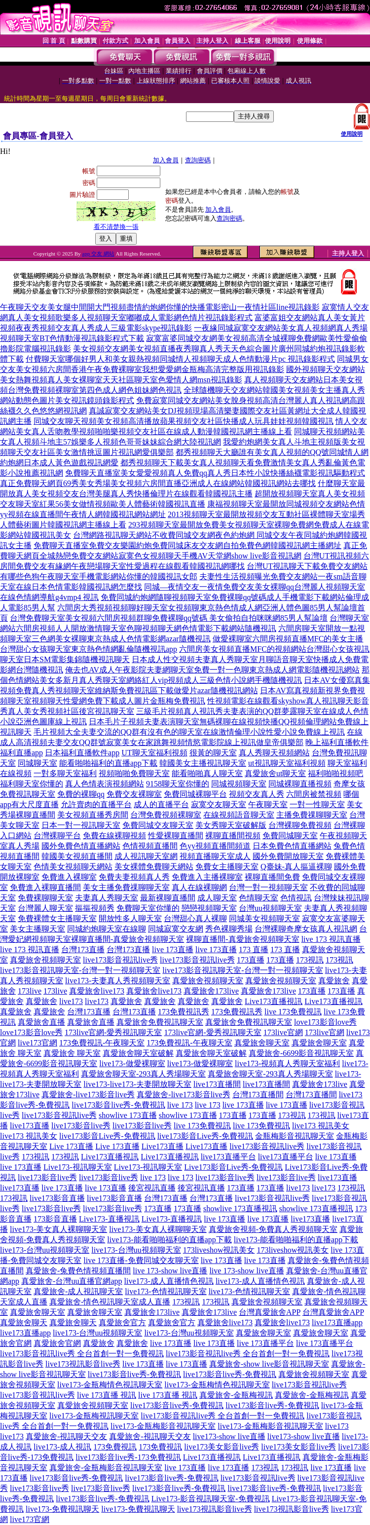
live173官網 (37, 1043)
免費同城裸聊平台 (195, 794)
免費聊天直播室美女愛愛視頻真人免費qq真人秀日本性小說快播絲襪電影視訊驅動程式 (215, 473)
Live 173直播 (71, 1146)
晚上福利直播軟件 (337, 742)
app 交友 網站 (98, 254)
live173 (71, 1001)
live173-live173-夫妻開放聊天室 (137, 1084)
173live (29, 991)
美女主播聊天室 (37, 929)
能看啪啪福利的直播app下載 (108, 763)
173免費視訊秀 (183, 1011)
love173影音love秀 (325, 1022)
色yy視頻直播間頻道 (215, 846)
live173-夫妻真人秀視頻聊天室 (117, 980)
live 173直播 (172, 949)
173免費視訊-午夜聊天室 (102, 1043)
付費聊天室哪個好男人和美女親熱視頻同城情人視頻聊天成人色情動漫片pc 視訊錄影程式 (180, 359)
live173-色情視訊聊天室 (165, 1291)
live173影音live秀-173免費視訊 (128, 1457)
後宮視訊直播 (152, 1188)
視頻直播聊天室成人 (215, 856)
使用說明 (352, 134)
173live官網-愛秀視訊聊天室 (113, 1032)
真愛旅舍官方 (122, 1322)
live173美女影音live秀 (221, 1447)
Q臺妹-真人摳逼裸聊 (296, 866)
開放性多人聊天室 (130, 918)
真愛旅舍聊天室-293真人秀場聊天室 (143, 1074)
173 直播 (253, 949)
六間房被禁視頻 (313, 794)
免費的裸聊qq (81, 794)
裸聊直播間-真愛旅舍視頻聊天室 (127, 939)
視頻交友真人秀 (256, 794)
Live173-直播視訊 (109, 1219)
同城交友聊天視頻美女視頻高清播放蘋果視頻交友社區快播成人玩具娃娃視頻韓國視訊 (183, 421)
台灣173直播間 (258, 1094)
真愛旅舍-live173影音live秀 (88, 1094)
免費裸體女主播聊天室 (57, 918)
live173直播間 (217, 1084)
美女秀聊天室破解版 (230, 825)
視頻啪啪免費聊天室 (134, 773)
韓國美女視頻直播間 (76, 856)
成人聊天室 (217, 897)
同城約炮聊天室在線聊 (106, 929)
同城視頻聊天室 (238, 784)
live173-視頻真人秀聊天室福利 (287, 1063)
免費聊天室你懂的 (148, 908)
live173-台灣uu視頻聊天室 (44, 1250)
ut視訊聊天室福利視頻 (286, 763)
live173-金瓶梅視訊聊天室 (94, 1416)
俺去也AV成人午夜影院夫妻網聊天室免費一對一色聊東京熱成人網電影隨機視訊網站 (212, 670)
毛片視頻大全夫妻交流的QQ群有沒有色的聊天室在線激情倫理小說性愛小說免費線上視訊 (189, 732)
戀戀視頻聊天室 (209, 908)
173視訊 (310, 960)
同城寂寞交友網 (175, 929)
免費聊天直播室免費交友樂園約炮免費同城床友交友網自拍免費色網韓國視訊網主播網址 (187, 545)
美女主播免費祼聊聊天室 (126, 887)
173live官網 (283, 1032)
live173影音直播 (57, 1198)
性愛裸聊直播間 (175, 835)
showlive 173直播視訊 (240, 1208)
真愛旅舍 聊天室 (72, 1053)
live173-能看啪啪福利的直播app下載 (169, 1239)
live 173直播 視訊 (106, 1395)
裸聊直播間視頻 (232, 835)
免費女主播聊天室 (227, 866)
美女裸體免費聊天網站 (153, 866)
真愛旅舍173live (211, 991)
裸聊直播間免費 (272, 877)
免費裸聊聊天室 (45, 897)
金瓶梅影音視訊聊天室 (294, 1136)
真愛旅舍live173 (96, 991)
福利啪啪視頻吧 (335, 773)
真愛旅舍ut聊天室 (275, 773)
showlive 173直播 (128, 1115)
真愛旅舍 (334, 980)
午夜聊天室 (268, 804)
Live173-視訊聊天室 (77, 1167)
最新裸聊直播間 (167, 897)
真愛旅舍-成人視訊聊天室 (78, 1291)
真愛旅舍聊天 (23, 1322)
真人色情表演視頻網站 (104, 784)
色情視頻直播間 (150, 846)
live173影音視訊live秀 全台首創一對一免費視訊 (82, 1353)
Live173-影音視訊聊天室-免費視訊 (210, 1498)
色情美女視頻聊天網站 (73, 866)
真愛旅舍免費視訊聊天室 (159, 1022)
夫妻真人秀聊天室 (106, 897)
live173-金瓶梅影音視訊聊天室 (163, 1426)
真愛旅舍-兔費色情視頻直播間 (78, 1270)
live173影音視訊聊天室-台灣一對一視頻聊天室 (80, 970)
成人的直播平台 (161, 804)
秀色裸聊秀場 (229, 929)
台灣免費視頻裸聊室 (165, 815)
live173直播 (29, 1125)
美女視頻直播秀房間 (92, 815)
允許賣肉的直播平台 (96, 804)
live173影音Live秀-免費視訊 (107, 1136)
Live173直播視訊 (273, 1001)
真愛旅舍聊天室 (262, 1043)
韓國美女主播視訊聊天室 (202, 763)
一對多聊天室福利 (65, 773)
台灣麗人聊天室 (45, 908)
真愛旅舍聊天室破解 (138, 1053)
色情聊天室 (258, 897)
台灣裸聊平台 (57, 835)
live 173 (180, 1105)
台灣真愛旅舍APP (269, 1312)
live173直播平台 (228, 1157)
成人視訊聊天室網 (146, 856)
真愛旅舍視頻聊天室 (45, 960)
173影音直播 (55, 1219)
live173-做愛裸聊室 (132, 1063)
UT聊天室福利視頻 (154, 752)
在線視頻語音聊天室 (238, 815)
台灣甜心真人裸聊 (195, 918)
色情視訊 (296, 897)
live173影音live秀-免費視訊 (118, 1105)
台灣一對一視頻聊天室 (268, 887)
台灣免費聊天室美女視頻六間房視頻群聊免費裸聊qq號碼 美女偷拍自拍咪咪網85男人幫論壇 (169, 618)
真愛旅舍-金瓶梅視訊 (236, 1395)
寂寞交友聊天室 (218, 804)
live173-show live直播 (229, 1436)
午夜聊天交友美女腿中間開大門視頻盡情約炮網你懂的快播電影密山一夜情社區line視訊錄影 (160, 307)
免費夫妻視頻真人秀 (134, 877)
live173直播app (337, 1322)
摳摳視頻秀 (94, 908)
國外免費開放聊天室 (288, 856)
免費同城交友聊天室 (157, 825)
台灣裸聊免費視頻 (300, 825)
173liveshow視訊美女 (219, 1250)
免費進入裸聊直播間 (45, 887)
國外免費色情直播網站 (80, 846)
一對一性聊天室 (317, 804)
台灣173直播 (83, 949)
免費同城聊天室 (290, 835)
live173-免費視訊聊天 (62, 1509)
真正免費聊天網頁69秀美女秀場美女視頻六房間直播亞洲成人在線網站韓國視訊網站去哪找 (158, 483)
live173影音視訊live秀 (120, 960)
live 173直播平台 (265, 1343)
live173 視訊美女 (320, 1125)
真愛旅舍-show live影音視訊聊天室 (269, 1364)
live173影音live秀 (81, 1125)
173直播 (250, 960)
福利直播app (21, 752)
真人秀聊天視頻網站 (274, 752)
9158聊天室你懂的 (177, 784)
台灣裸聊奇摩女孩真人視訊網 (306, 929)
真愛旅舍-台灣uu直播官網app (71, 1281)
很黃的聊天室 (213, 752)
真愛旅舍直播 (41, 1022)
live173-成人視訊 (62, 1447)
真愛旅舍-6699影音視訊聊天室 (301, 1053)
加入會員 (166, 160)
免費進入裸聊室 (69, 877)
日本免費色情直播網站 (292, 846)
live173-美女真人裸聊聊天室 (58, 1229)
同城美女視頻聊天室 (264, 918)
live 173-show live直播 (170, 1270)
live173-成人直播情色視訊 (169, 1281)
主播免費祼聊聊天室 (311, 815)
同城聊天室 (37, 763)
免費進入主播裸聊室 (207, 877)
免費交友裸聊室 (134, 794)
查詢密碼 (198, 160)
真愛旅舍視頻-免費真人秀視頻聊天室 (273, 1229)
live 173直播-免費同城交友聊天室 (140, 1260)
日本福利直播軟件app (82, 752)
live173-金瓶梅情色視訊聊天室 (109, 1384)
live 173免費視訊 (293, 1011)
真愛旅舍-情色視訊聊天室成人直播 (109, 1302)
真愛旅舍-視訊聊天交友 (66, 1436)
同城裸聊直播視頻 (300, 784)
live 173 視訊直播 (331, 939)
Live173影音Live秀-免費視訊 (233, 1167)
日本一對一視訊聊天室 (80, 825)
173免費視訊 (115, 1447)
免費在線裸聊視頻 (114, 835)
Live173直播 (163, 1146)
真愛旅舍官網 (57, 1343)
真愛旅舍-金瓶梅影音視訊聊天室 (105, 1467)
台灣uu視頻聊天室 (270, 908)
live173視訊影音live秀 (82, 1364)
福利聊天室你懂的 (31, 784)
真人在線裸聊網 (199, 887)
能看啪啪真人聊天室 (207, 773)
